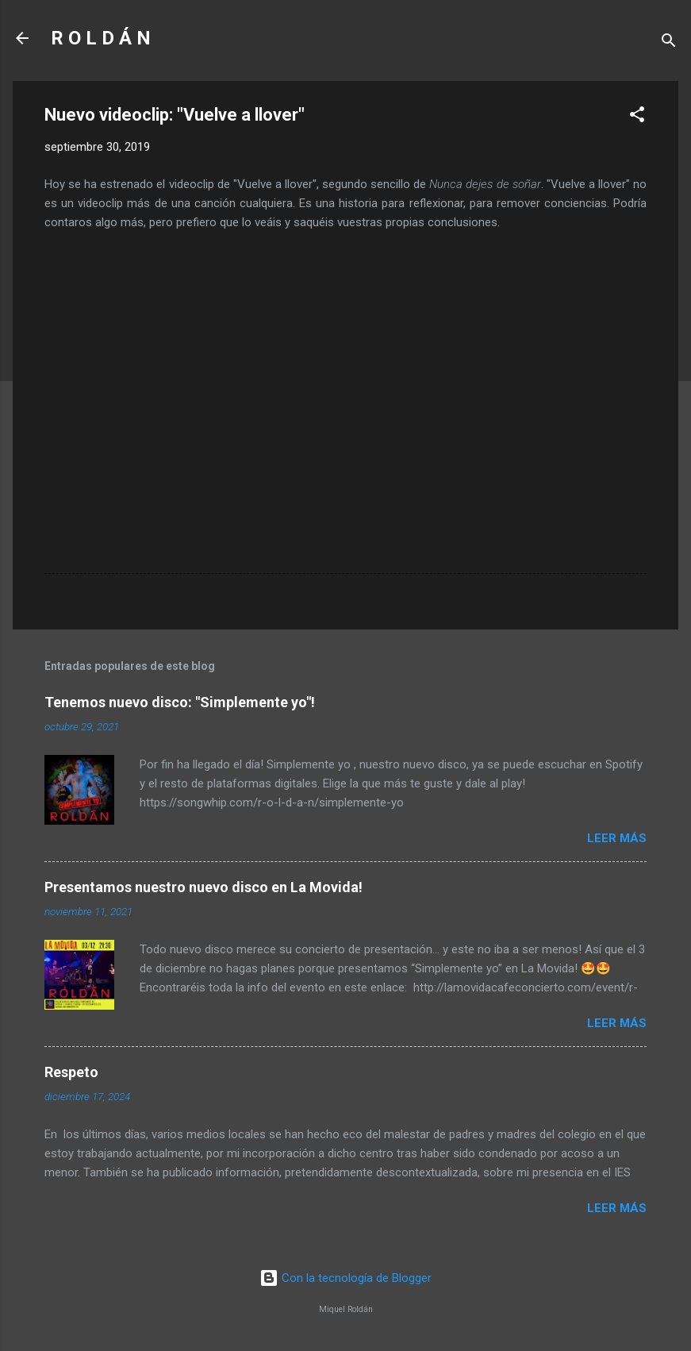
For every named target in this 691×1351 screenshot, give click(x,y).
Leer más (617, 838)
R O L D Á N (101, 38)
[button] (637, 117)
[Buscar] (668, 43)
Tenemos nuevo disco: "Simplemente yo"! (179, 702)
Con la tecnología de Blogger (345, 1278)
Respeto (71, 1072)
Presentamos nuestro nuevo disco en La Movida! (203, 887)
